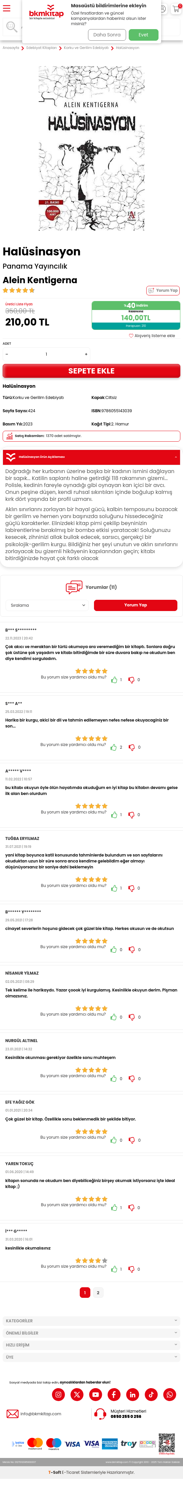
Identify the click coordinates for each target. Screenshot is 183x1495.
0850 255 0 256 (126, 1416)
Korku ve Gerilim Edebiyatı (86, 48)
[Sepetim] (176, 9)
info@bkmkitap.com (41, 1414)
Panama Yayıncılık (35, 266)
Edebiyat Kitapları (41, 48)
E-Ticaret (71, 1472)
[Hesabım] (162, 9)
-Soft (55, 1472)
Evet (143, 34)
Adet (7, 343)
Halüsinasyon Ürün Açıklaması (91, 457)
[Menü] (7, 8)
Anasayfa (11, 48)
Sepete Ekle (92, 370)
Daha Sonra (106, 34)
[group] (91, 148)
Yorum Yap (163, 290)
